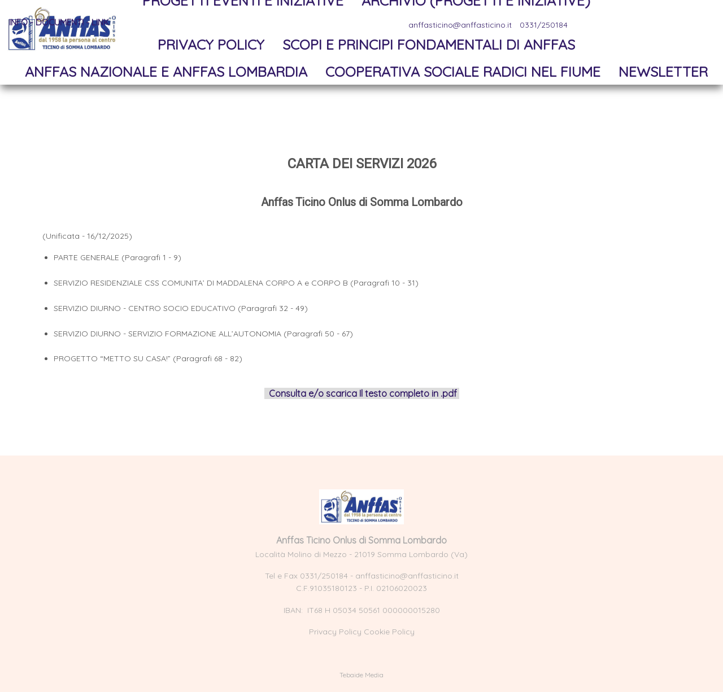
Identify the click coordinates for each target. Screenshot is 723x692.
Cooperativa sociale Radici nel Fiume (462, 71)
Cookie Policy (389, 632)
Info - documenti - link (59, 22)
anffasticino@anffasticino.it (407, 576)
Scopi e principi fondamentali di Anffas (428, 44)
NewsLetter (663, 71)
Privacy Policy (211, 44)
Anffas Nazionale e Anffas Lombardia (166, 71)
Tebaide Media (361, 675)
